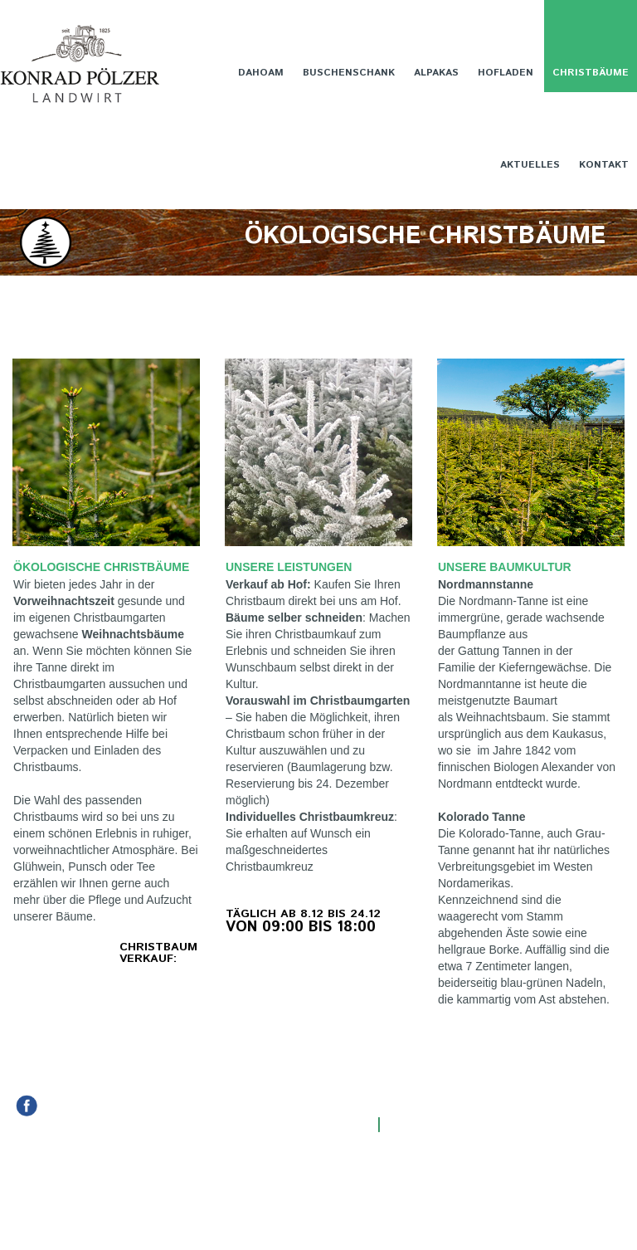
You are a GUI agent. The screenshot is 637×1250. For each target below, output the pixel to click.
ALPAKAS (436, 73)
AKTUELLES (530, 165)
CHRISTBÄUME (590, 73)
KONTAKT (604, 165)
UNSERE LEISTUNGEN (289, 567)
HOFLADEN (505, 73)
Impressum (425, 1124)
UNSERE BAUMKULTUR (506, 567)
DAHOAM (261, 73)
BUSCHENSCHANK (349, 73)
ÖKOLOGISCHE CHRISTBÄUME (101, 567)
